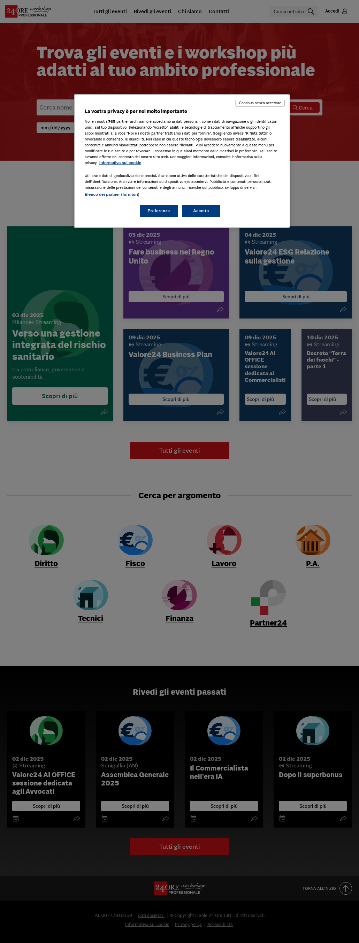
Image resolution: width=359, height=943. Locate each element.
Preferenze (159, 211)
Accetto (201, 211)
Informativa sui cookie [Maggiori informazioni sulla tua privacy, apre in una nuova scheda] (120, 163)
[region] (182, 161)
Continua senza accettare (260, 103)
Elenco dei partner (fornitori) (112, 194)
